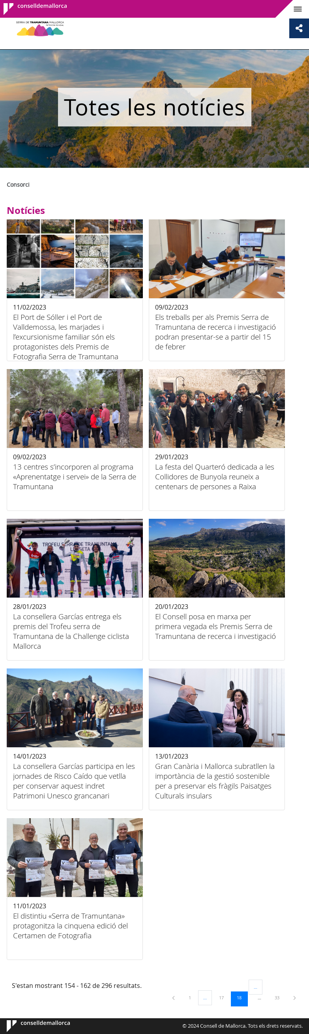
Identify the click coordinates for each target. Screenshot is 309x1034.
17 (224, 997)
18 (241, 997)
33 (279, 997)
